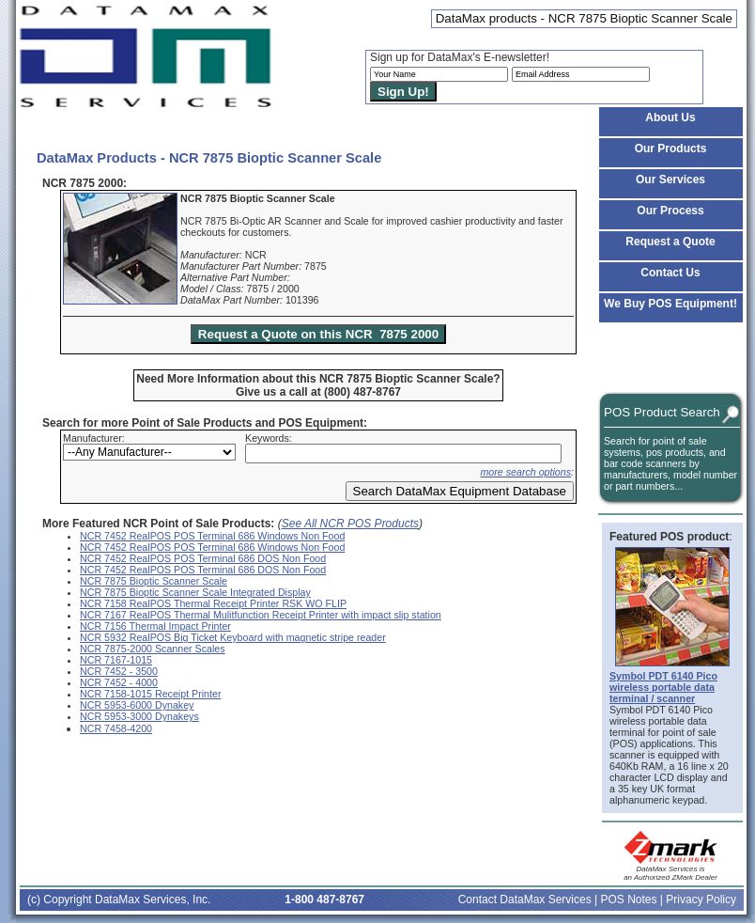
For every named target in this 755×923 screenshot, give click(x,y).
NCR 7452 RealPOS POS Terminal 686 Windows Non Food (212, 535)
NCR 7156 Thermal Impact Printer (155, 626)
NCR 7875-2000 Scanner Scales (152, 648)
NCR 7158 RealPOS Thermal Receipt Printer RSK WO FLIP (213, 603)
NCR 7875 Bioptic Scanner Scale (153, 581)
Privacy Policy (701, 899)
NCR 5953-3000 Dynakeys (139, 716)
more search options (525, 471)
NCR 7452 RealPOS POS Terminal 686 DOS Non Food (203, 558)
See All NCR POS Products (350, 523)
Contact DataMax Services (525, 899)
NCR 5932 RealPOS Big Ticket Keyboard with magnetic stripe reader (233, 637)
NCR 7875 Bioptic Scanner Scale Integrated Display (195, 592)
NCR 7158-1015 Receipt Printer (150, 693)
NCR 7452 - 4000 (119, 682)
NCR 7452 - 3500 (119, 671)
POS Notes (628, 899)
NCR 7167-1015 (116, 659)
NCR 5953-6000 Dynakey (136, 705)
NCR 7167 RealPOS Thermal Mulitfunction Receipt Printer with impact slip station (260, 614)
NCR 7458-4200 (116, 728)
